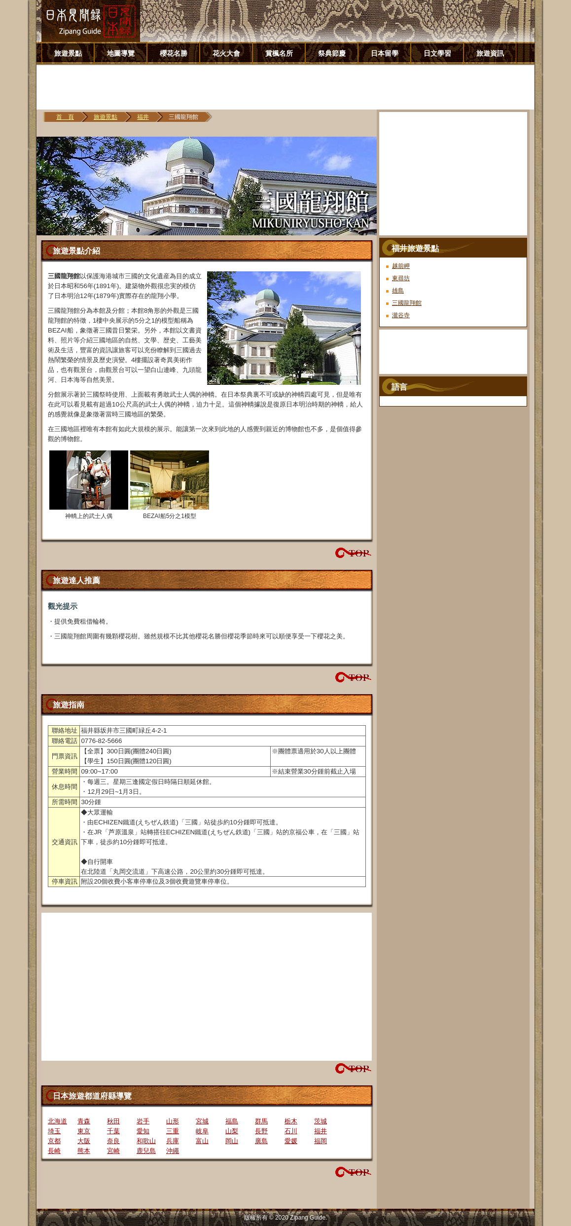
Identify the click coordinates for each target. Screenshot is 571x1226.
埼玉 (54, 1131)
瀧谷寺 (401, 315)
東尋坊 (401, 278)
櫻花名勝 (173, 53)
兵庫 (172, 1141)
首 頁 (65, 116)
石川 (291, 1131)
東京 (83, 1131)
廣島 (261, 1141)
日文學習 (437, 53)
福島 (231, 1121)
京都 (54, 1141)
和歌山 (146, 1141)
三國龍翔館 (407, 302)
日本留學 (384, 53)
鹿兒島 (146, 1150)
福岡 (320, 1141)
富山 (202, 1141)
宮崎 (113, 1150)
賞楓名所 (279, 53)
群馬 (261, 1121)
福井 (143, 116)
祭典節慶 (332, 53)
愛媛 (291, 1141)
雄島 (398, 290)
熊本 (83, 1150)
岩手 (143, 1121)
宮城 (202, 1121)
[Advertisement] (288, 87)
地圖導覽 (121, 53)
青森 (83, 1121)
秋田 (113, 1121)
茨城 (320, 1121)
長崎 (54, 1150)
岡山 (231, 1141)
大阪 (83, 1141)
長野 (261, 1131)
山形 (172, 1121)
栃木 (291, 1121)
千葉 (113, 1131)
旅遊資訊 (490, 53)
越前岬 (401, 265)
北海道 (57, 1121)
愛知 (143, 1131)
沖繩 (172, 1150)
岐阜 (202, 1131)
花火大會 (226, 53)
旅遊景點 (68, 53)
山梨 (231, 1131)
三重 (172, 1131)
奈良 (113, 1141)
